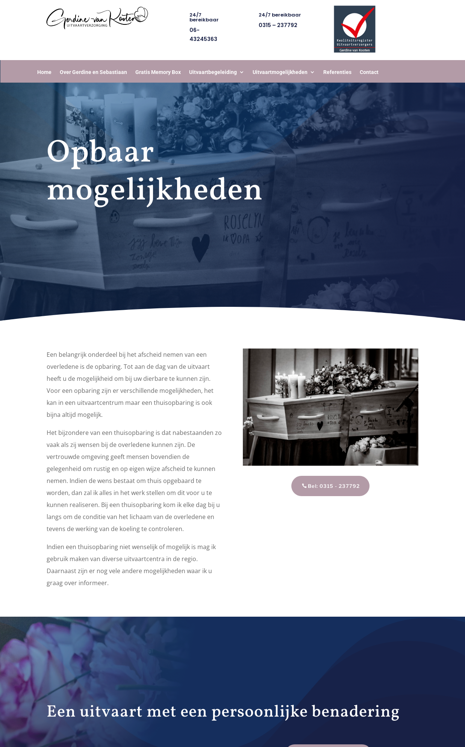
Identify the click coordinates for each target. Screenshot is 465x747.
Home (44, 72)
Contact (369, 72)
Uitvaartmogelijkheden (280, 72)
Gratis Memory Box (158, 72)
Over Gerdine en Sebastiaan (93, 72)
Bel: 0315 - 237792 (334, 486)
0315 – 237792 (278, 25)
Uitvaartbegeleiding (213, 72)
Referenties (337, 72)
